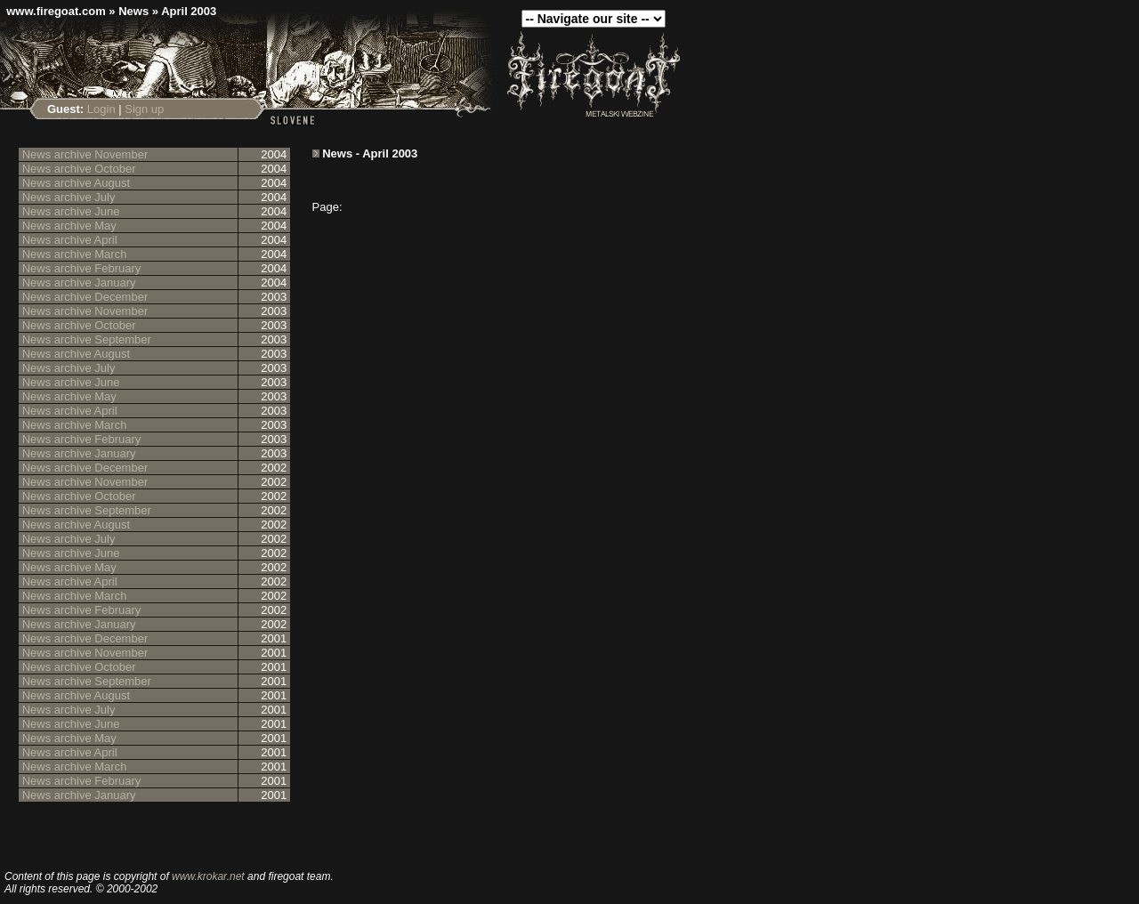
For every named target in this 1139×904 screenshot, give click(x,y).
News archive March (74, 254)
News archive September (86, 339)
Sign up (144, 109)
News (133, 11)
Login (101, 109)
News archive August (76, 183)
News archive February (81, 268)
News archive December (85, 296)
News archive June (71, 211)
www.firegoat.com (55, 11)
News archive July (69, 197)
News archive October (79, 168)
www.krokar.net (208, 876)
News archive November (85, 154)
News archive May (69, 225)
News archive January (79, 282)
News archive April (69, 239)
